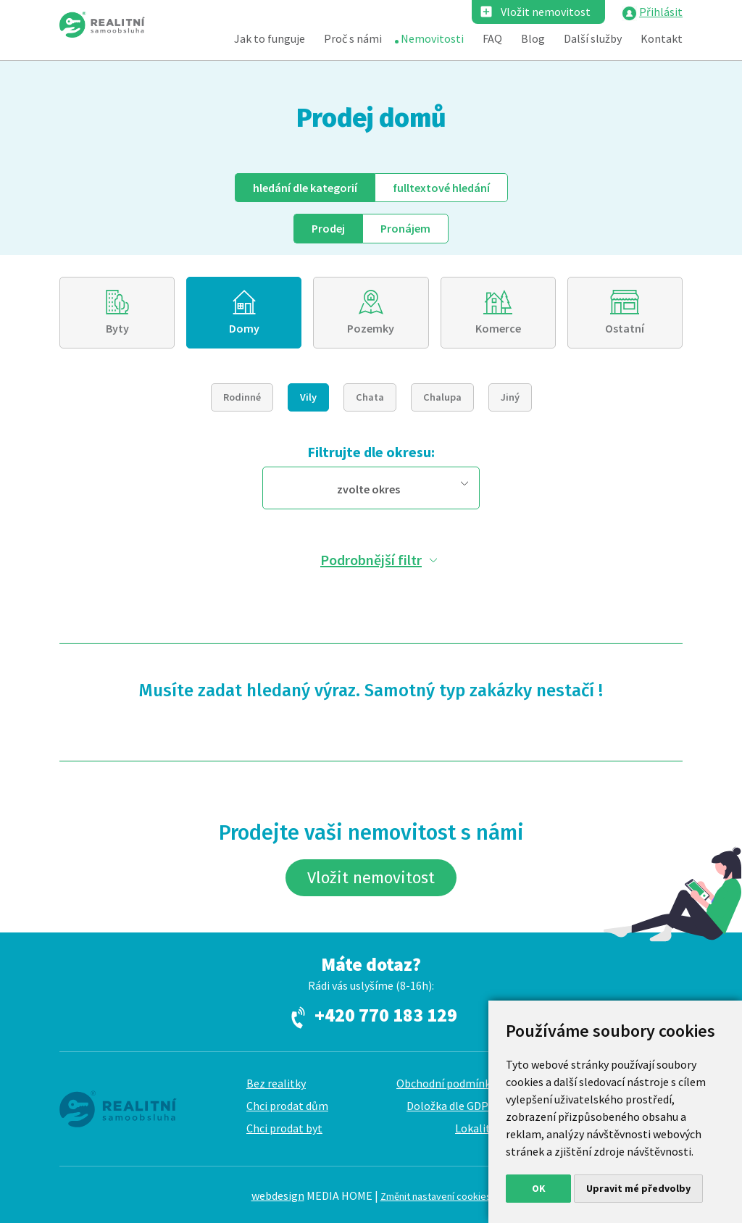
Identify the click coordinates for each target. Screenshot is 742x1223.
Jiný (510, 397)
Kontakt (662, 38)
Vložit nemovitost (546, 11)
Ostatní (624, 328)
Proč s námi (353, 38)
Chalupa (442, 397)
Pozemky (370, 328)
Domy (244, 328)
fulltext (441, 187)
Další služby (593, 38)
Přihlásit (661, 11)
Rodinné (242, 397)
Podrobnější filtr (371, 560)
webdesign (277, 1195)
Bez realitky (276, 1083)
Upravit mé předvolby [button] (638, 1188)
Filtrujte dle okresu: (371, 452)
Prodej (328, 228)
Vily (308, 397)
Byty (117, 328)
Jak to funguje (269, 38)
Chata (370, 397)
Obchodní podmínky (446, 1083)
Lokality (475, 1128)
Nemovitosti (432, 38)
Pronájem (405, 228)
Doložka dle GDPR (451, 1105)
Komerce (498, 328)
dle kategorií (305, 187)
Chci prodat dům (287, 1105)
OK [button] (539, 1188)
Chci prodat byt (284, 1128)
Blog (533, 38)
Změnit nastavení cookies (435, 1196)
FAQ (492, 38)
